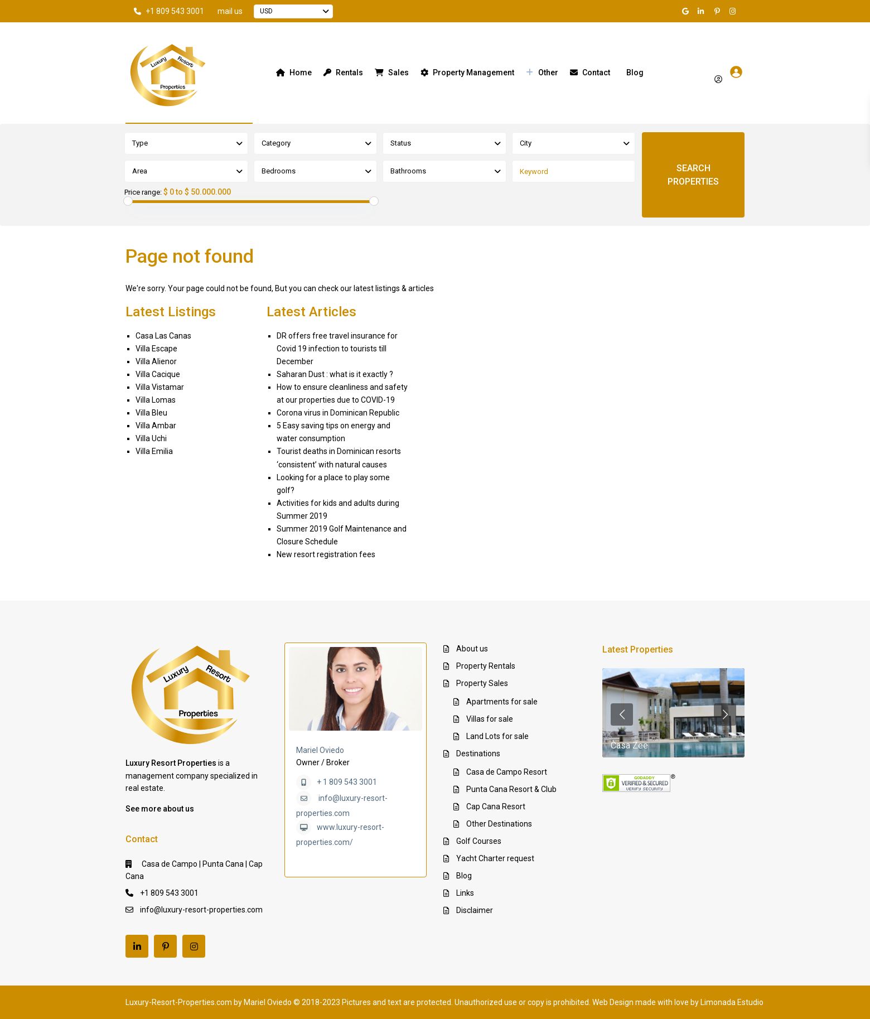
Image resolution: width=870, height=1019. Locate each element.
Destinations (478, 753)
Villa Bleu (151, 412)
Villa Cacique (158, 374)
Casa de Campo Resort (506, 771)
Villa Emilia (154, 451)
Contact (590, 72)
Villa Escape (156, 348)
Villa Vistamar (160, 387)
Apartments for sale (502, 701)
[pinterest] (718, 11)
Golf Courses (478, 841)
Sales (392, 72)
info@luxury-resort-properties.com (201, 909)
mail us (230, 11)
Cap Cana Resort (495, 806)
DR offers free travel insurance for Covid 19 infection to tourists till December (337, 348)
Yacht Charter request (495, 858)
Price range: (143, 192)
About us (472, 648)
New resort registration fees (326, 554)
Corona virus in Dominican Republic (338, 412)
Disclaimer (474, 910)
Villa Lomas (156, 399)
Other (542, 72)
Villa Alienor (156, 361)
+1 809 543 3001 (175, 11)
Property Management (467, 72)
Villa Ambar (156, 425)
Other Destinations (499, 823)
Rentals (343, 72)
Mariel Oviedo (320, 750)
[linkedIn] (702, 11)
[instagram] (734, 11)
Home (294, 72)
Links (465, 892)
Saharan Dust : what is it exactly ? (335, 374)
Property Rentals (485, 665)
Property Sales (482, 683)
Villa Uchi (151, 438)
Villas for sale (489, 718)
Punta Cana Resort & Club (511, 789)
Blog (635, 72)
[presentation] (622, 714)
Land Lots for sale (497, 736)
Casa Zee (629, 745)
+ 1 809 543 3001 (347, 781)
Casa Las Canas (163, 335)
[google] (687, 11)
